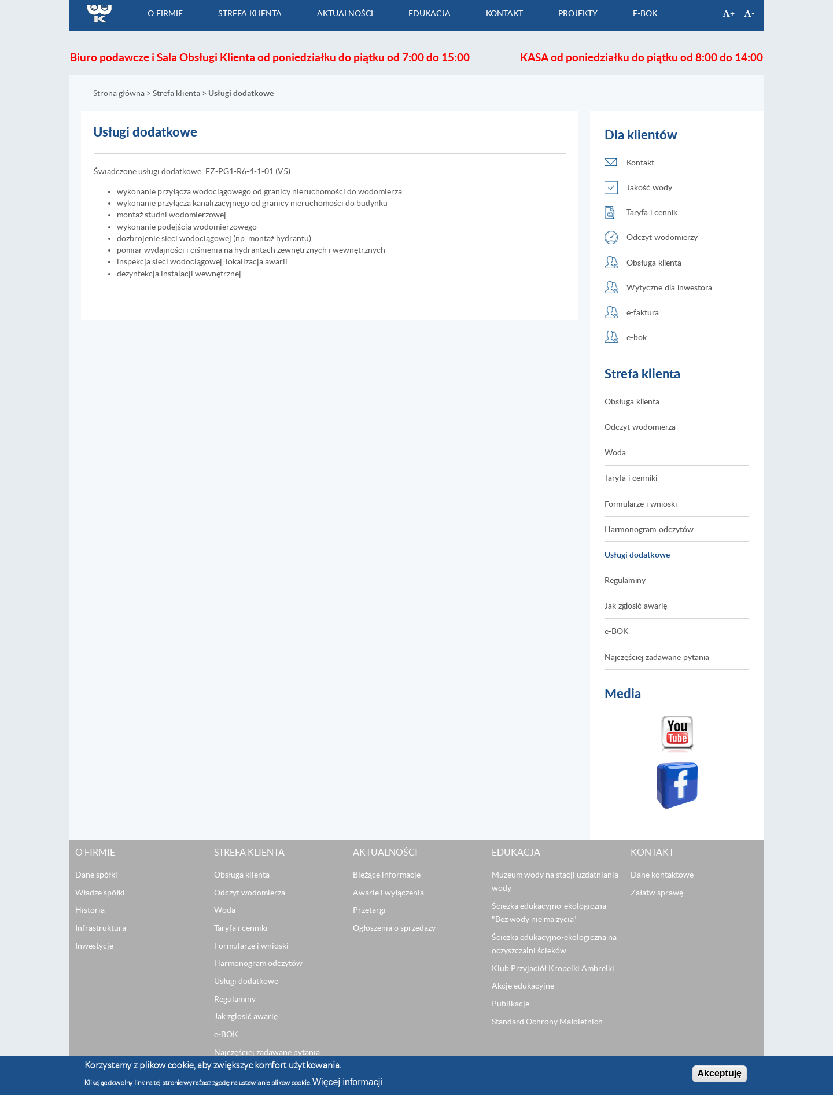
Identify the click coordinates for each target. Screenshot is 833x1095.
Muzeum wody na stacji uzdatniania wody (555, 881)
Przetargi (369, 910)
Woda (615, 452)
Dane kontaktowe (662, 874)
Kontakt (504, 13)
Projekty (578, 13)
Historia (90, 910)
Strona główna (119, 93)
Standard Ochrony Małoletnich (547, 1021)
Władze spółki (100, 892)
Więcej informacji (347, 1082)
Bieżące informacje (387, 874)
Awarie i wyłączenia (388, 892)
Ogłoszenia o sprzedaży (394, 927)
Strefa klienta (250, 13)
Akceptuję (720, 1074)
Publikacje (510, 1003)
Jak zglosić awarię (636, 605)
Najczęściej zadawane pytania (657, 656)
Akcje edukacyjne (523, 986)
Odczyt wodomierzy (662, 237)
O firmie (165, 13)
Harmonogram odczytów (649, 528)
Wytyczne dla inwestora (669, 287)
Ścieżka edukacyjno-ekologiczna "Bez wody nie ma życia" (549, 912)
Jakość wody (649, 187)
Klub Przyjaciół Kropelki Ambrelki (553, 968)
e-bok (636, 336)
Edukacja (429, 13)
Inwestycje (94, 945)
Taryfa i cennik (651, 212)
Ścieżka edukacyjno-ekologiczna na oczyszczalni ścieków (554, 943)
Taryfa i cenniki (631, 478)
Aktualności (345, 13)
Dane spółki (96, 874)
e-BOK (645, 13)
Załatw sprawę (657, 892)
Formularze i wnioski (641, 503)
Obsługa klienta (653, 262)
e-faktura (642, 312)
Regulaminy (625, 579)
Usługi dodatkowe (637, 554)
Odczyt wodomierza (640, 426)
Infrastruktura (100, 927)
